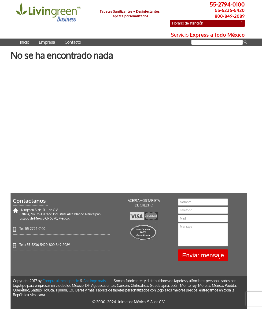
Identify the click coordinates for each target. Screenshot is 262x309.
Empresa (47, 42)
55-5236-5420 (37, 245)
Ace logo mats (94, 280)
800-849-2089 (59, 245)
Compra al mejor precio (60, 280)
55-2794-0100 (35, 229)
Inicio (24, 42)
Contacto (73, 42)
